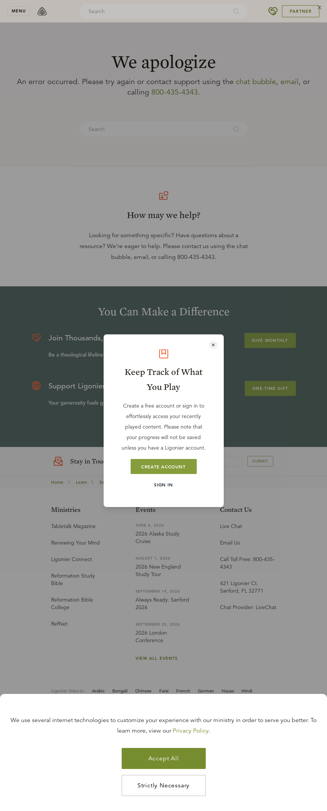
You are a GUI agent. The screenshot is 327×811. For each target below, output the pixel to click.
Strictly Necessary (163, 785)
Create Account (163, 466)
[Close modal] (213, 344)
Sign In (163, 484)
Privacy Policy (191, 730)
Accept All (163, 758)
